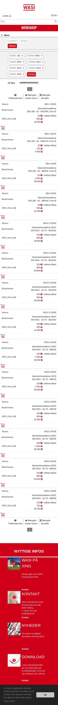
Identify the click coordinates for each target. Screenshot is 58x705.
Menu (5, 35)
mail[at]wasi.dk (28, 613)
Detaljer (25, 589)
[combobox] (13, 41)
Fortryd (31, 74)
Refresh (12, 46)
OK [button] (45, 695)
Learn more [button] (9, 701)
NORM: (16, 56)
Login (7, 16)
